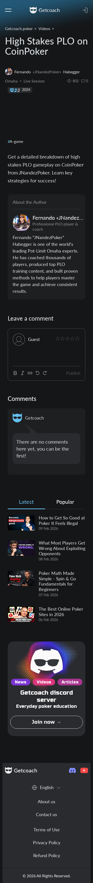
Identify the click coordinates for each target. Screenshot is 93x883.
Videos (44, 28)
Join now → (46, 722)
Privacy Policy (46, 842)
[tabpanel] (46, 569)
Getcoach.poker (19, 28)
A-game (16, 141)
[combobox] (46, 787)
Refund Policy (46, 855)
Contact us (46, 814)
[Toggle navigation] (8, 10)
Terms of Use (46, 829)
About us (46, 801)
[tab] (26, 503)
